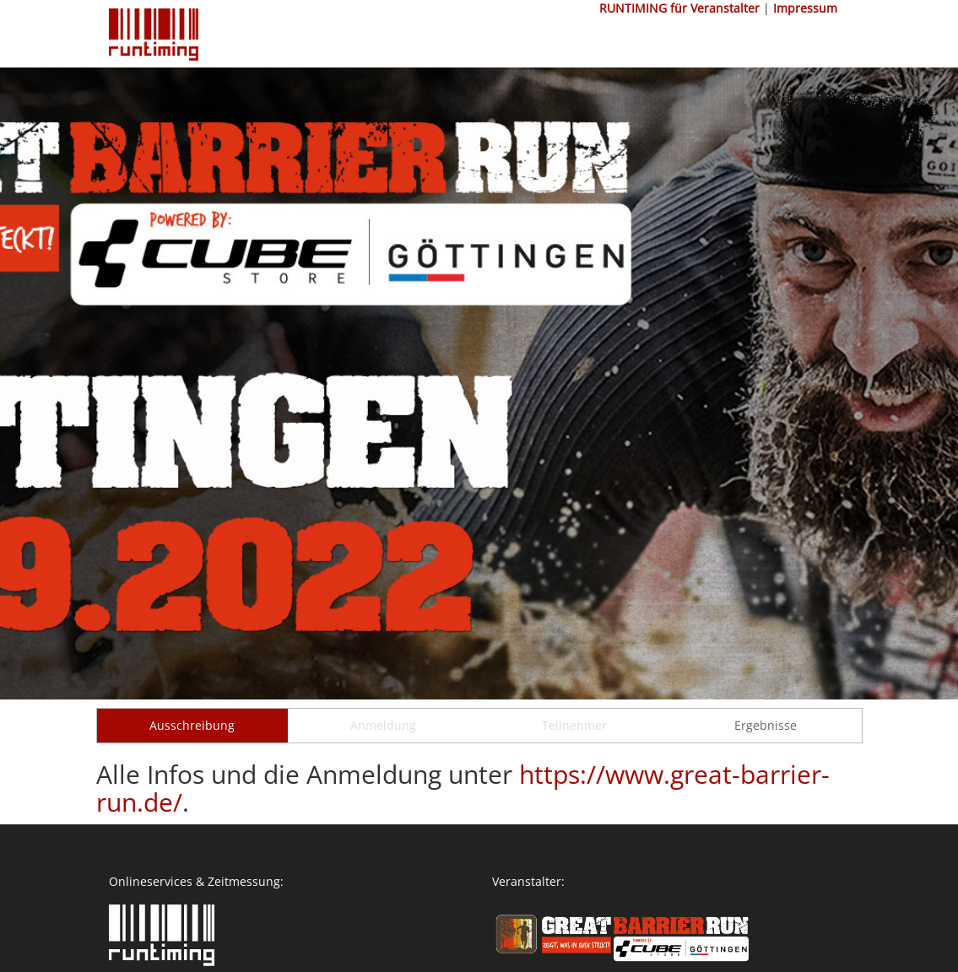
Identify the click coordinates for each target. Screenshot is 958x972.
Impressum (805, 8)
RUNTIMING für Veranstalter (679, 8)
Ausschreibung (192, 725)
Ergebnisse (765, 725)
